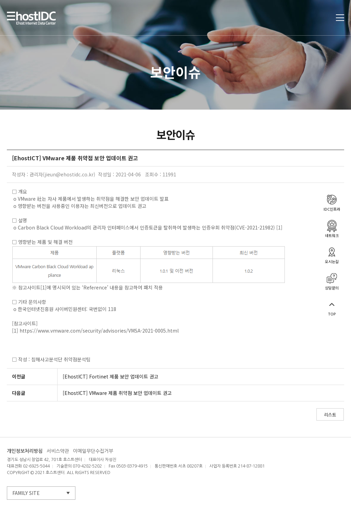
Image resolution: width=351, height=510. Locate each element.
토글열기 (340, 17)
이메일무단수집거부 (93, 451)
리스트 (330, 414)
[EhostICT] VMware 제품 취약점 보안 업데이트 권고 (117, 392)
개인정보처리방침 (25, 451)
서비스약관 (58, 451)
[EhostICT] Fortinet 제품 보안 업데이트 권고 (110, 376)
